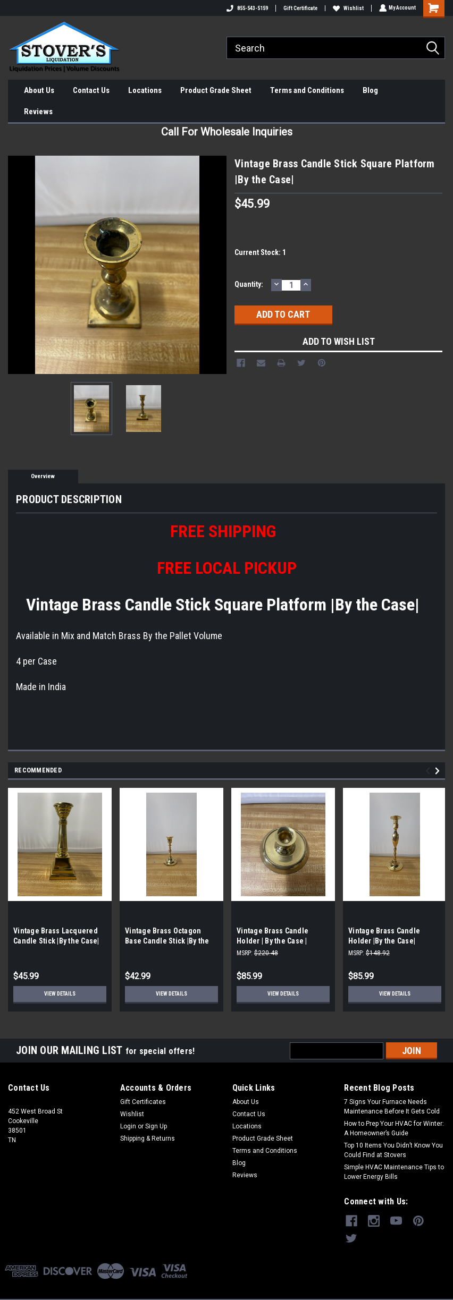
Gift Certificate (299, 8)
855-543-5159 (246, 8)
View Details (60, 994)
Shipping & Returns (147, 1138)
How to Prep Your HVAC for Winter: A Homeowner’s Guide (394, 1128)
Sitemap (114, 1289)
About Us (39, 90)
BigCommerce (180, 1289)
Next (439, 771)
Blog (370, 90)
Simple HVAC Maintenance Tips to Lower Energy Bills (394, 1171)
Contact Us (91, 90)
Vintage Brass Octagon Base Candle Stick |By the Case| (167, 941)
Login (128, 1126)
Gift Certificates (143, 1102)
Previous (429, 771)
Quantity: (248, 284)
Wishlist (347, 8)
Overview (43, 476)
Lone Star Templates (263, 1289)
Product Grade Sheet (215, 90)
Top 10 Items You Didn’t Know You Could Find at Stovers (393, 1150)
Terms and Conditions (307, 90)
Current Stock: (260, 252)
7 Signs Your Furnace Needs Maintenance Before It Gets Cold (392, 1106)
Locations (145, 90)
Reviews (38, 111)
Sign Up (156, 1126)
